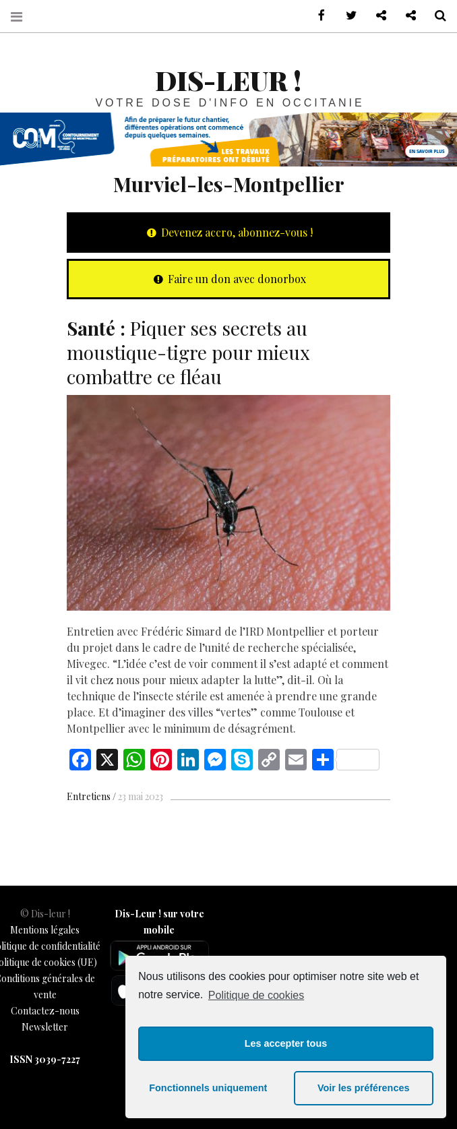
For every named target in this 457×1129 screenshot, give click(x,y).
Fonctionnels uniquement (208, 1087)
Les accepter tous (286, 1043)
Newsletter (45, 1026)
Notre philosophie (405, 16)
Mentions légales (45, 929)
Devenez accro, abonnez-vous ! (228, 232)
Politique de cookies (256, 995)
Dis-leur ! (228, 80)
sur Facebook (316, 16)
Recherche (435, 16)
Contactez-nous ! (376, 16)
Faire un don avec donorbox (228, 279)
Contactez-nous (45, 1010)
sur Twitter (346, 16)
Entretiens (89, 796)
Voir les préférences (363, 1087)
